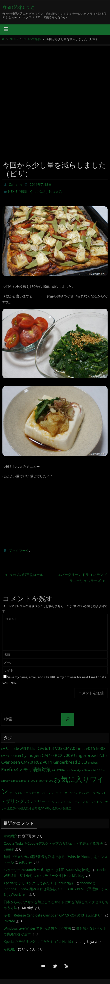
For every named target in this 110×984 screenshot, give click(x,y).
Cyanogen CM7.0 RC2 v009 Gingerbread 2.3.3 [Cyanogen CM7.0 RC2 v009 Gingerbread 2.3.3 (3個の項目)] (65, 755)
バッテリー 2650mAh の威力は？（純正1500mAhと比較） (48, 870)
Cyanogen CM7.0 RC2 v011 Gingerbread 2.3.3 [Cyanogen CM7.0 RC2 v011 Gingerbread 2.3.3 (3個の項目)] (44, 762)
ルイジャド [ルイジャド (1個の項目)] (92, 802)
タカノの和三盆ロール (23, 575)
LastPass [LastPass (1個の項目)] (70, 770)
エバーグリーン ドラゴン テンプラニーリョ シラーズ (82, 578)
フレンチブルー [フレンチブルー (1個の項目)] (64, 802)
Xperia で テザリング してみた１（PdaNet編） (39, 883)
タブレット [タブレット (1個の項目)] (99, 793)
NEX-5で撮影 (32, 39)
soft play (25, 862)
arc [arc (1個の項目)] (3, 749)
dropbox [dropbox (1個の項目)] (93, 762)
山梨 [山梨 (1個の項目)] (34, 808)
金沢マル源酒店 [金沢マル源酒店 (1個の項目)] (61, 808)
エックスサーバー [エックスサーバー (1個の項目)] (36, 793)
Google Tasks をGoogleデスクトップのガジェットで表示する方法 (53, 844)
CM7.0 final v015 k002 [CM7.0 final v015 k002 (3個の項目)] (84, 748)
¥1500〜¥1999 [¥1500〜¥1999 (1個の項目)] (44, 781)
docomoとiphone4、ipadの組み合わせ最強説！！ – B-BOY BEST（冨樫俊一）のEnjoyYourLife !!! (56, 889)
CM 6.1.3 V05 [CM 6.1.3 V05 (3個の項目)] (50, 748)
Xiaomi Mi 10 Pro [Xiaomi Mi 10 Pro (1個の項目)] (94, 770)
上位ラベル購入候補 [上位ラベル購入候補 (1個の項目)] (19, 808)
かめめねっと (19, 7)
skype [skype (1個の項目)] (80, 770)
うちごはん (38, 192)
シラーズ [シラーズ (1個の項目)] (53, 793)
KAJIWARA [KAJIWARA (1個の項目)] (58, 770)
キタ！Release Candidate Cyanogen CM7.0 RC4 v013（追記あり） (54, 915)
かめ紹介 (10, 836)
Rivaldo (9, 921)
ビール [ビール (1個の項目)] (50, 802)
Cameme (15, 185)
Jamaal (9, 849)
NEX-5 (14, 39)
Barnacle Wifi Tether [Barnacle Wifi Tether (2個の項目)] (21, 748)
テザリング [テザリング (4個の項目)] (12, 801)
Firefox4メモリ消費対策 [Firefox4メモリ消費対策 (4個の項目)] (26, 770)
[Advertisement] (55, 101)
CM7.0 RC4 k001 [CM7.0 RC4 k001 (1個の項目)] (11, 756)
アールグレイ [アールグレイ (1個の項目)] (17, 793)
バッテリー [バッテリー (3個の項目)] (35, 801)
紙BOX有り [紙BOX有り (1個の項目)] (45, 808)
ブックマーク (19, 551)
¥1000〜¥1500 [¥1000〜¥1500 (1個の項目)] (9, 781)
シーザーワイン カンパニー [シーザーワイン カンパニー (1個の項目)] (75, 793)
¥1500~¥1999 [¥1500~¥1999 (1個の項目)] (27, 781)
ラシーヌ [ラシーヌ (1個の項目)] (79, 802)
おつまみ (55, 192)
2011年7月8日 (41, 185)
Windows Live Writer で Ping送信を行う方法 (37, 928)
